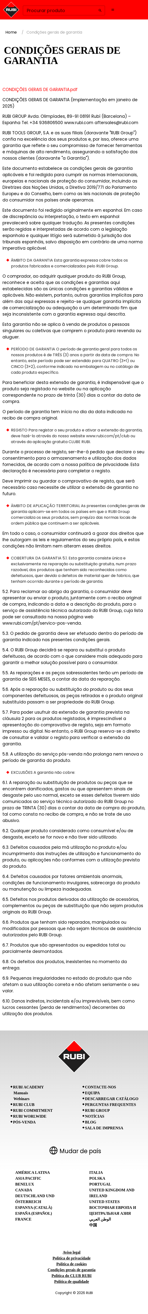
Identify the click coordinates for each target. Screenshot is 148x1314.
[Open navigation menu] (113, 9)
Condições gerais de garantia (72, 1270)
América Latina (32, 1172)
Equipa (92, 1093)
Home (11, 32)
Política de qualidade (71, 1281)
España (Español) (33, 1213)
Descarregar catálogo (112, 1099)
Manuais (21, 1093)
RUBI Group (97, 1110)
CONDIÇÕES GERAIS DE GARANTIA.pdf (40, 89)
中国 (93, 1225)
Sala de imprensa (104, 1128)
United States (104, 1202)
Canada (23, 1190)
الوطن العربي (100, 1219)
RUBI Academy (28, 1087)
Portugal (100, 1184)
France (23, 1219)
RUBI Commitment (33, 1110)
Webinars (22, 1099)
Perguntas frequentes (110, 1105)
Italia (96, 1172)
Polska (97, 1178)
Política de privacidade (71, 1258)
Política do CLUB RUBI (72, 1276)
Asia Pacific (28, 1178)
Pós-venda (24, 1122)
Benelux (24, 1184)
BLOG (90, 1122)
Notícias (94, 1116)
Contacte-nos (100, 1087)
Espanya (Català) (33, 1207)
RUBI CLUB (24, 1105)
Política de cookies (71, 1264)
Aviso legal (71, 1252)
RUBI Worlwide (29, 1116)
